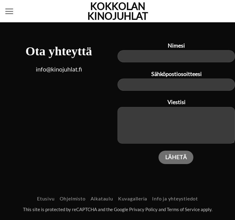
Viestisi (176, 123)
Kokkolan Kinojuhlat (117, 11)
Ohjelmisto (73, 198)
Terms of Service (183, 209)
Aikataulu (102, 198)
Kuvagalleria (132, 198)
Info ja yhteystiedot (175, 198)
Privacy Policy (143, 209)
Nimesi (176, 54)
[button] (9, 11)
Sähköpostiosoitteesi (176, 83)
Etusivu (45, 198)
